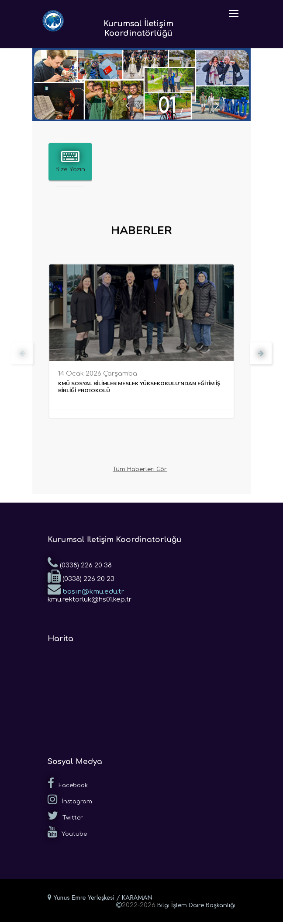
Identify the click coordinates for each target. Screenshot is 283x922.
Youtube (67, 832)
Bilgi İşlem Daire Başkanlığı (196, 905)
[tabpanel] (141, 84)
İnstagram (70, 799)
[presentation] (22, 353)
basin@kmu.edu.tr (86, 588)
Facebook (68, 783)
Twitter (65, 815)
